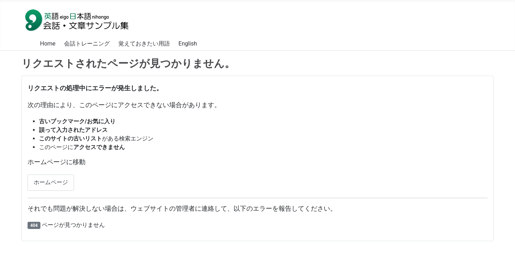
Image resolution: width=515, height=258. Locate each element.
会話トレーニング (87, 43)
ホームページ (51, 182)
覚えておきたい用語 (144, 43)
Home (47, 43)
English (187, 43)
